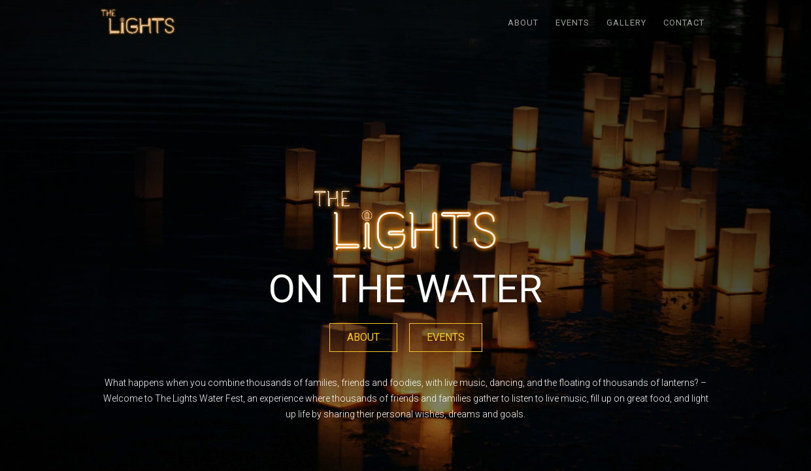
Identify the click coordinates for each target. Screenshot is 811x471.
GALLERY (626, 22)
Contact (683, 22)
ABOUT (523, 22)
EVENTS (572, 22)
